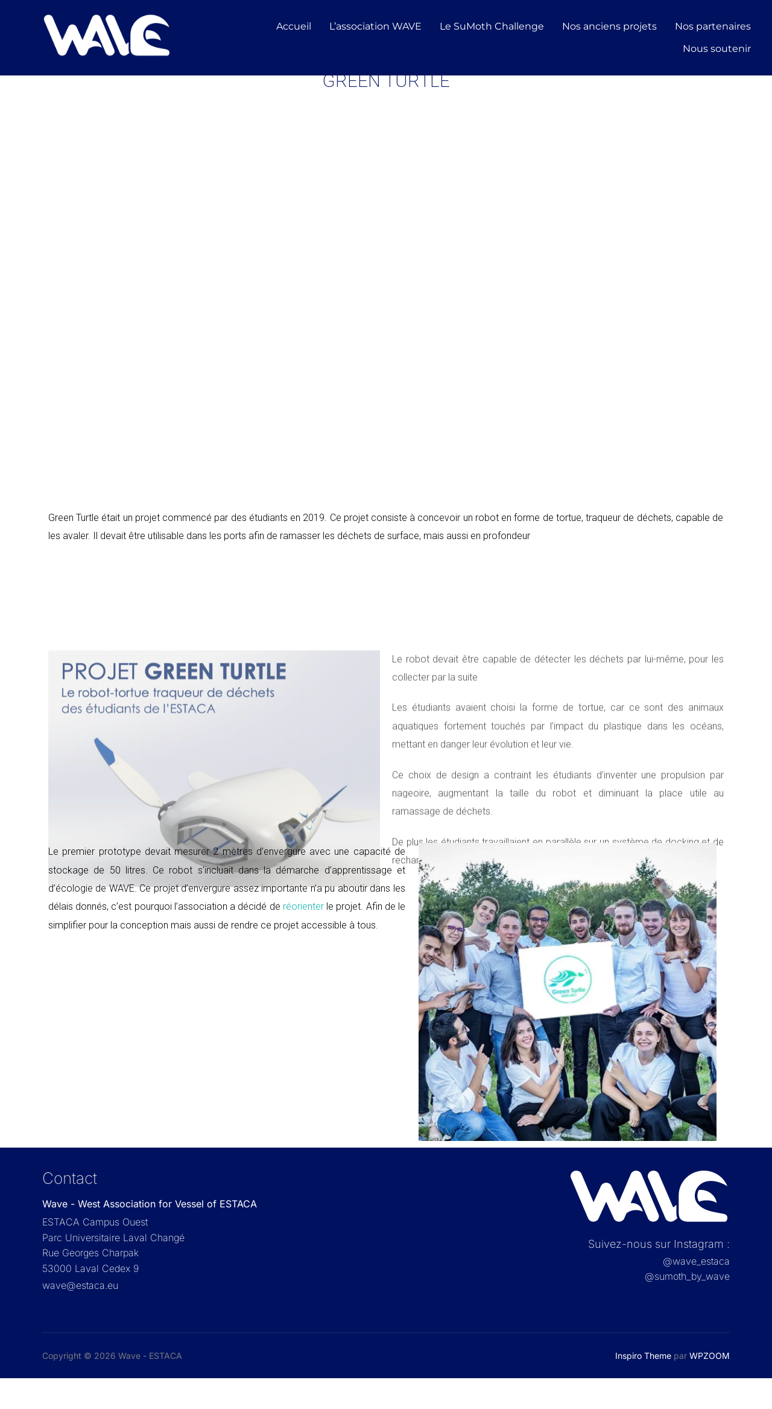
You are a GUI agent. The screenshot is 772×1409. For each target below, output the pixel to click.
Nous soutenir (717, 48)
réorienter (302, 937)
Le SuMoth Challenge (492, 26)
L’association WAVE (375, 26)
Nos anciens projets (609, 26)
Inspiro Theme (643, 1386)
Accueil (293, 26)
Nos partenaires (713, 26)
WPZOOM (709, 1386)
